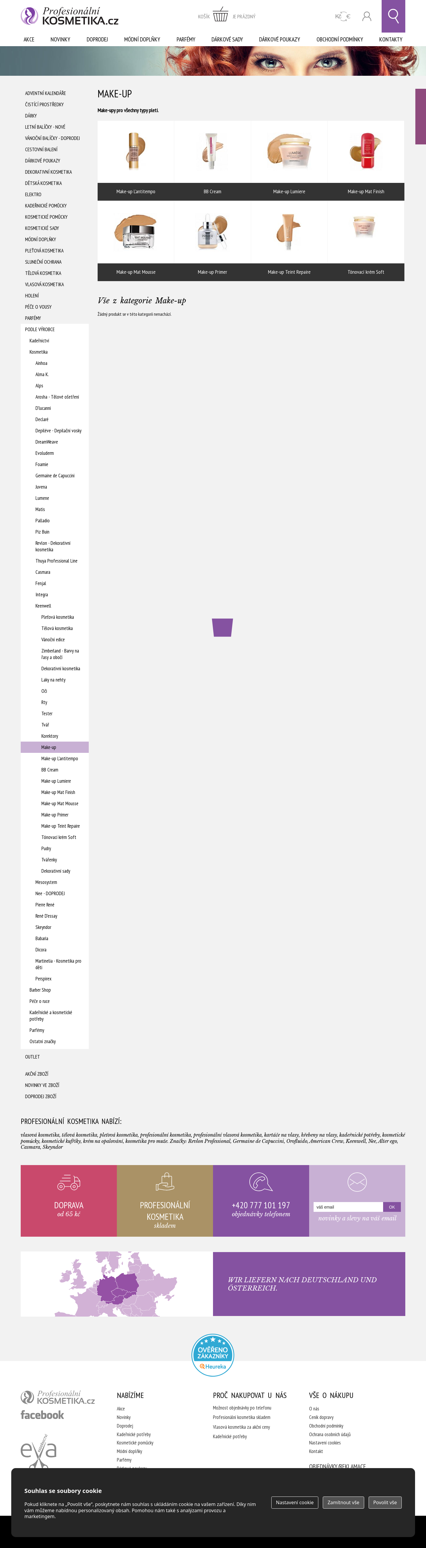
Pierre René (45, 904)
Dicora (41, 949)
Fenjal (41, 583)
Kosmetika (39, 352)
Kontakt (316, 1451)
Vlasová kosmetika (44, 284)
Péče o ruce (40, 1001)
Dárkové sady (227, 39)
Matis (40, 509)
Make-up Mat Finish (58, 792)
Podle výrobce (40, 329)
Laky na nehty (53, 679)
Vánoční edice (53, 639)
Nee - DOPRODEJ (50, 893)
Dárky (31, 115)
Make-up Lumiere (56, 781)
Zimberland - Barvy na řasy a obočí (60, 654)
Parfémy (186, 39)
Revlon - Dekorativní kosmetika (53, 546)
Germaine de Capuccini (55, 475)
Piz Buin (42, 532)
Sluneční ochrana (43, 262)
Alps (39, 385)
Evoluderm (45, 453)
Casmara (43, 572)
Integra (42, 594)
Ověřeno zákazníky (420, 116)
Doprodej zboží (40, 1096)
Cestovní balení (41, 149)
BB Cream (49, 769)
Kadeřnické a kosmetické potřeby (51, 1015)
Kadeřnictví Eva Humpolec (38, 1453)
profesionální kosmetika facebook (42, 1414)
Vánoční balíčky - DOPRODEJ (52, 138)
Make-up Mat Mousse (59, 803)
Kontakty (390, 39)
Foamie (42, 464)
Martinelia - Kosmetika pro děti (58, 964)
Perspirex (43, 978)
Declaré (42, 419)
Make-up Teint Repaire (60, 826)
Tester (46, 713)
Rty (44, 702)
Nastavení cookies (325, 1442)
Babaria (42, 938)
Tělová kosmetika (43, 273)
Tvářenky (49, 859)
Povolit (385, 1502)
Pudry (46, 848)
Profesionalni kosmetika (212, 1355)
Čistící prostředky (44, 104)
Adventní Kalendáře (45, 93)
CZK (343, 16)
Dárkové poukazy (279, 39)
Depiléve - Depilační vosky (58, 430)
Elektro (33, 194)
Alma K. (42, 374)
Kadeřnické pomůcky (46, 205)
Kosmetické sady (42, 228)
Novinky (60, 39)
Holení (32, 295)
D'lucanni (43, 408)
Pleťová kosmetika (44, 250)
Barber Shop (40, 990)
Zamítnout (343, 1502)
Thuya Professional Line (57, 561)
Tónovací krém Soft (58, 837)
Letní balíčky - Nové (45, 127)
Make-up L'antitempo (59, 758)
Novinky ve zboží (42, 1085)
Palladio (43, 520)
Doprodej (97, 39)
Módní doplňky (142, 39)
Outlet (32, 1057)
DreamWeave (47, 442)
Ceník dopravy (321, 1417)
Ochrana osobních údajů (330, 1434)
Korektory (49, 736)
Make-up (48, 747)
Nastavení (295, 1502)
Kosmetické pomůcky (46, 217)
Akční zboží (36, 1074)
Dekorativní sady (55, 871)
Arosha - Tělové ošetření (57, 397)
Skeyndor (43, 927)
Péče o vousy (38, 307)
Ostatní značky (43, 1041)
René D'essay (46, 916)
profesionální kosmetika (58, 1397)
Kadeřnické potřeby (134, 1434)
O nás (314, 1408)
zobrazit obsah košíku (226, 16)
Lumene (42, 498)
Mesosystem (46, 882)
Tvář (45, 724)
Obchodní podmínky (340, 39)
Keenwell (43, 606)
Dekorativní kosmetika (48, 172)
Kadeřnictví (39, 340)
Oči (44, 691)
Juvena (41, 487)
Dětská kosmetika (43, 183)
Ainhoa (41, 363)
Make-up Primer (54, 814)
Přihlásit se (366, 16)
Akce (29, 39)
